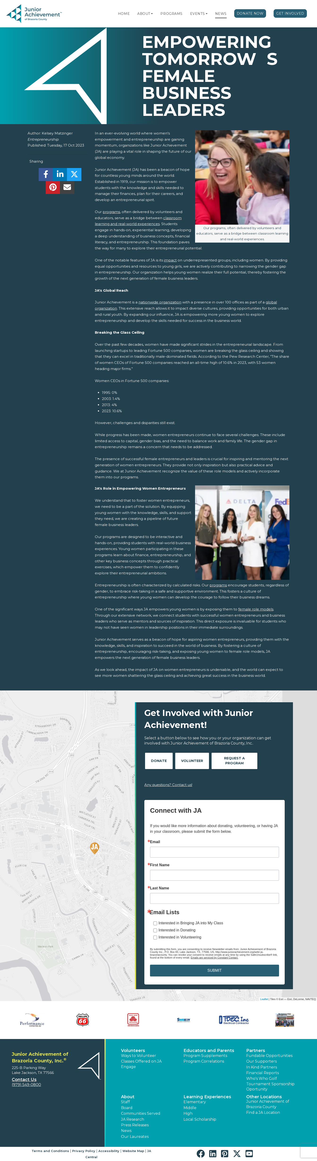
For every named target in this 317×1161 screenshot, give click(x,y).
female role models (255, 609)
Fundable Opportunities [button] (269, 1055)
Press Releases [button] (135, 1125)
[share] (46, 175)
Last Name (159, 888)
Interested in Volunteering (179, 937)
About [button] (127, 1097)
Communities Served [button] (140, 1113)
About (143, 14)
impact (170, 260)
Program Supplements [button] (205, 1055)
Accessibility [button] (108, 1151)
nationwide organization (159, 302)
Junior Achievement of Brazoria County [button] (267, 1104)
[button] (152, 14)
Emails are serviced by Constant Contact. (214, 957)
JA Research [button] (132, 1119)
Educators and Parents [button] (209, 1050)
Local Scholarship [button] (200, 1119)
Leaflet (264, 999)
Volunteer (192, 761)
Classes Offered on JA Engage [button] (141, 1064)
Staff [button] (125, 1102)
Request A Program (234, 760)
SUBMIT (214, 970)
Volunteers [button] (133, 1050)
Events (197, 14)
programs (111, 212)
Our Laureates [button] (135, 1136)
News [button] (126, 1130)
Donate (159, 761)
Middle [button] (190, 1108)
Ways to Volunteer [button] (138, 1055)
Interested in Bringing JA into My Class (190, 923)
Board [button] (127, 1108)
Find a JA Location (263, 1112)
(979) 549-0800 (26, 1084)
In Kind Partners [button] (261, 1067)
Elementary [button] (195, 1102)
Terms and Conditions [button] (50, 1151)
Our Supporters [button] (261, 1061)
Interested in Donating (177, 930)
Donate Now (250, 13)
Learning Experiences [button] (207, 1097)
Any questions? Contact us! (168, 784)
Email (155, 842)
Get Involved (290, 13)
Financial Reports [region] (262, 1073)
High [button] (188, 1113)
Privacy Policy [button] (83, 1151)
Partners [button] (255, 1050)
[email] (67, 188)
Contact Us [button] (24, 1079)
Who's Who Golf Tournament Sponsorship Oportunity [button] (270, 1083)
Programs (171, 14)
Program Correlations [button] (204, 1061)
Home (124, 14)
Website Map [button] (133, 1151)
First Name (160, 865)
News (221, 14)
